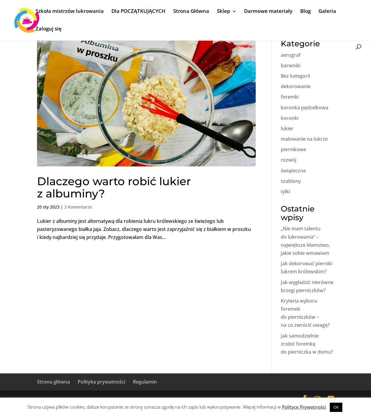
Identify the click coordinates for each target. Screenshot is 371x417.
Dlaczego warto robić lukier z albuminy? (114, 187)
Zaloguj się (49, 28)
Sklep (223, 10)
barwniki (291, 65)
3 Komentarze (78, 207)
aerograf (291, 55)
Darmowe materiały (268, 10)
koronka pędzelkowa (304, 107)
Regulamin (145, 381)
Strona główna (53, 381)
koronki (289, 118)
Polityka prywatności (101, 381)
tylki (285, 191)
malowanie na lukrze (304, 139)
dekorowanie (296, 86)
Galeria (327, 10)
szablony (291, 181)
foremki (290, 96)
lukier (287, 128)
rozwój (288, 160)
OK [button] (336, 407)
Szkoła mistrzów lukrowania (70, 10)
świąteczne (293, 170)
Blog (305, 10)
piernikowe (293, 149)
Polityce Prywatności (304, 407)
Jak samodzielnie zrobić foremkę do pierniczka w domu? (307, 343)
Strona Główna (191, 10)
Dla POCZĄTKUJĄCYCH (138, 10)
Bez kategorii (295, 76)
